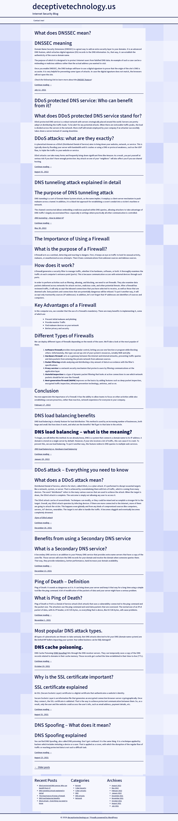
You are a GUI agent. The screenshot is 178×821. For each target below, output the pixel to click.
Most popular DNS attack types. (68, 630)
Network (78, 798)
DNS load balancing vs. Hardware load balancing (56, 449)
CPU (128, 353)
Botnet (78, 785)
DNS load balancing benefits (65, 415)
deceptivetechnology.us (74, 6)
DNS (76, 793)
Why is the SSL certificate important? (74, 676)
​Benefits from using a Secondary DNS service (83, 538)
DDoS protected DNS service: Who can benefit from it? (84, 103)
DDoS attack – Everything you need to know (81, 469)
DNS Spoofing (60, 653)
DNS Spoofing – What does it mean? (73, 725)
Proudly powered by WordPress (104, 817)
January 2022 (117, 793)
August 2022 (116, 785)
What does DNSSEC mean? (63, 32)
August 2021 (116, 803)
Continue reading (43, 84)
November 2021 (117, 798)
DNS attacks (80, 796)
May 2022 (115, 788)
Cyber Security (80, 788)
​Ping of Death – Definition (62, 581)
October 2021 (117, 801)
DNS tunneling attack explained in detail (78, 182)
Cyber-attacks (80, 791)
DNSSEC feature (84, 79)
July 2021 (115, 806)
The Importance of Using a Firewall (73, 238)
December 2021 (117, 796)
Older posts (44, 767)
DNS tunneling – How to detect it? (49, 218)
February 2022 (117, 791)
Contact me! (38, 20)
